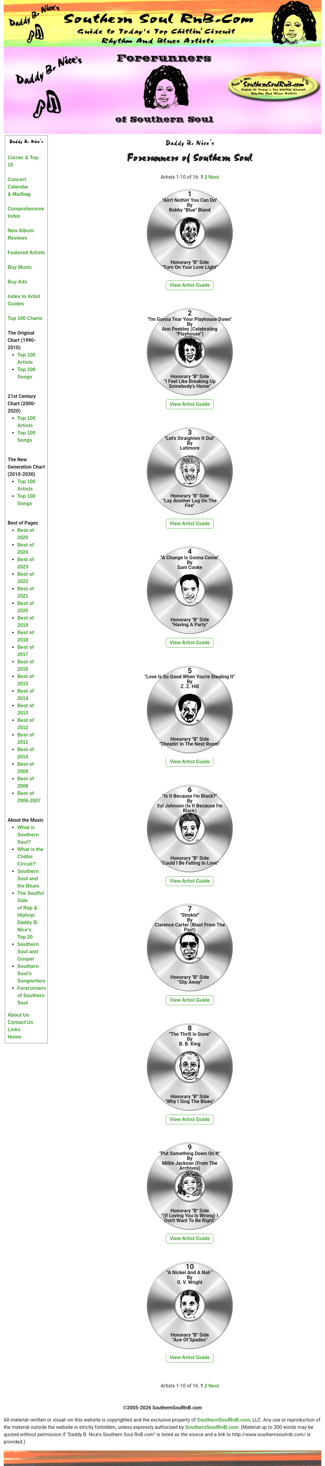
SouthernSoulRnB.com (223, 1419)
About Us (18, 1015)
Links (14, 1029)
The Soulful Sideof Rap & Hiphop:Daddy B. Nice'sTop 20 (30, 915)
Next (213, 177)
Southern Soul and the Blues (28, 878)
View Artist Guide (190, 285)
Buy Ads (17, 281)
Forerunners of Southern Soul (31, 995)
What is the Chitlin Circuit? (30, 857)
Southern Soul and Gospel (28, 952)
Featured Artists (26, 252)
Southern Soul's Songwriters (31, 973)
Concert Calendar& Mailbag (19, 187)
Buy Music (20, 267)
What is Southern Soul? (28, 835)
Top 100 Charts (25, 318)
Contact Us (20, 1022)
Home (14, 1036)
